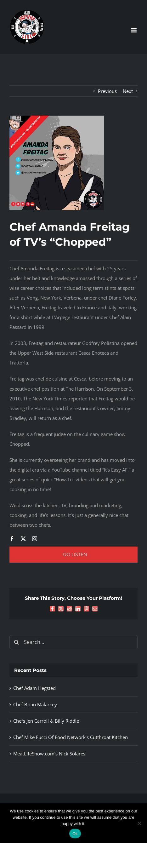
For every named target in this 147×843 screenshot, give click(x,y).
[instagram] (34, 538)
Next (128, 91)
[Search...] (73, 642)
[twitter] (23, 538)
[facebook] (11, 538)
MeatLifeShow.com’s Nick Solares (49, 753)
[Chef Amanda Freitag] (56, 118)
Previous (107, 91)
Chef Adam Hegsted (34, 688)
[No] (139, 823)
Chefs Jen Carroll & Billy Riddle (46, 721)
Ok (75, 833)
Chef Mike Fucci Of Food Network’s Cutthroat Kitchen (70, 737)
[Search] (16, 642)
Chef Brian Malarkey (35, 704)
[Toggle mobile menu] (134, 30)
